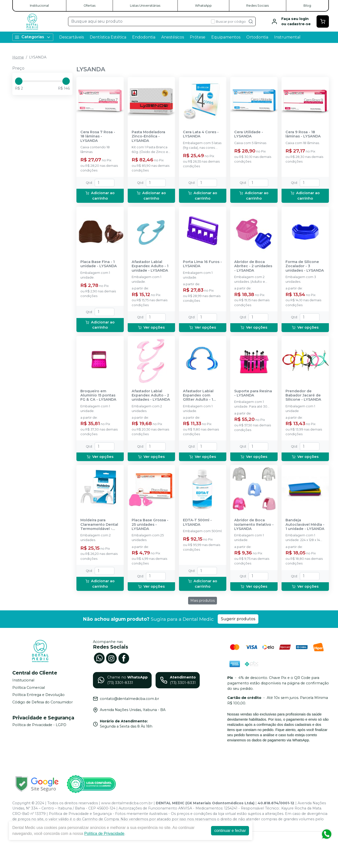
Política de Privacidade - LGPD (39, 725)
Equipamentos (225, 37)
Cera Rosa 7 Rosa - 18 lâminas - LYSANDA (97, 136)
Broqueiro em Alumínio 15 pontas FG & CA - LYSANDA (98, 395)
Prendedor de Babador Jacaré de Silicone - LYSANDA (303, 395)
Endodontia (143, 37)
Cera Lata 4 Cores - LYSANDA (201, 134)
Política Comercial (28, 687)
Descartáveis (71, 37)
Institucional (39, 5)
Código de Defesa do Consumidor (42, 702)
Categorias (33, 37)
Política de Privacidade (104, 833)
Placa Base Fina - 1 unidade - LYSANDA (98, 264)
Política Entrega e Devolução (38, 695)
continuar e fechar (230, 830)
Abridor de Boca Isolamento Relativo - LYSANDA (254, 524)
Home (18, 57)
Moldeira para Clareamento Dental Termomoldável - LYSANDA (99, 524)
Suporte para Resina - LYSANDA (253, 393)
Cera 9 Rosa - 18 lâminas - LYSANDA (303, 134)
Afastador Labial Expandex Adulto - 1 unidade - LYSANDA (150, 266)
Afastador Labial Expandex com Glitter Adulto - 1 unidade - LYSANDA (201, 395)
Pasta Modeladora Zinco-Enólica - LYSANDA (148, 136)
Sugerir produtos (238, 619)
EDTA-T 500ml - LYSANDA (197, 522)
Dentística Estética (108, 37)
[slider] (18, 81)
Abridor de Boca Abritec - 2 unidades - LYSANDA (253, 266)
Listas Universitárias (145, 5)
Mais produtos (202, 600)
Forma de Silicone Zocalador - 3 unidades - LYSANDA (304, 266)
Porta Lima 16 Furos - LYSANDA (202, 264)
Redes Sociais (257, 5)
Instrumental (287, 37)
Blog (307, 5)
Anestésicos (172, 37)
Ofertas (89, 5)
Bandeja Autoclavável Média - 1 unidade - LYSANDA (304, 524)
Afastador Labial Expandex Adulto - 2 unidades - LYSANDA (151, 395)
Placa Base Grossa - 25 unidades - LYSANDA (150, 524)
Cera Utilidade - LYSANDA (248, 134)
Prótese (197, 37)
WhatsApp (203, 5)
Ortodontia (257, 37)
